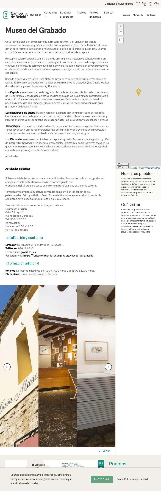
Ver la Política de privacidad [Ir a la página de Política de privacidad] (132, 479)
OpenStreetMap (153, 168)
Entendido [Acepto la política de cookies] (101, 479)
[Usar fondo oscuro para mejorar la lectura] (144, 4)
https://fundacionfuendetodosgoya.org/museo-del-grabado (58, 255)
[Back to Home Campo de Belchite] (14, 15)
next (108, 366)
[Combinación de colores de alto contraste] (151, 4)
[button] (120, 40)
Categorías (50, 12)
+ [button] (121, 26)
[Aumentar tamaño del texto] (138, 4)
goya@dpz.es (28, 252)
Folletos (109, 12)
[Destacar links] (156, 4)
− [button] (121, 32)
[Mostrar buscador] (33, 15)
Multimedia (138, 15)
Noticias (126, 15)
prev (7, 366)
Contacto (150, 15)
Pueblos (81, 12)
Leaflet (134, 168)
